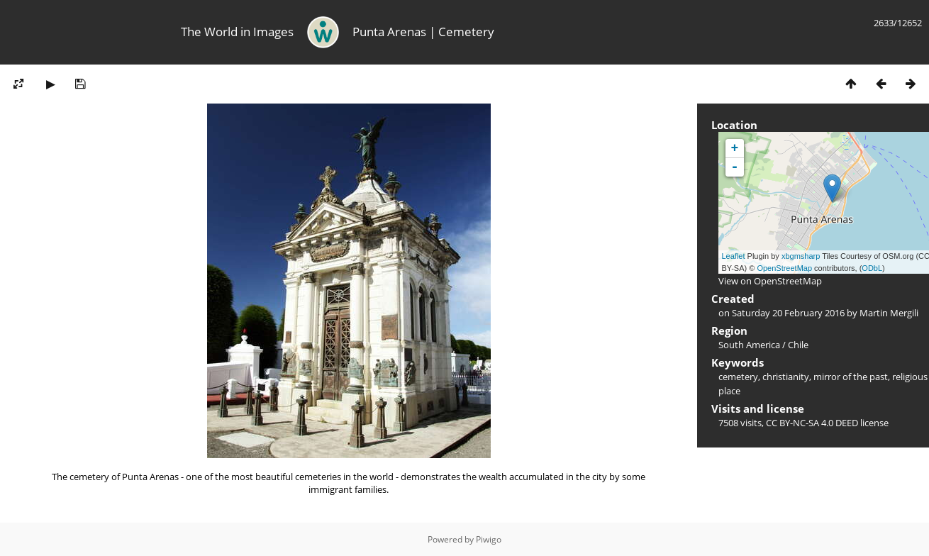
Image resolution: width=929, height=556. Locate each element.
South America (749, 344)
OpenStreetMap (784, 268)
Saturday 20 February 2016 (788, 312)
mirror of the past (850, 376)
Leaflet (733, 256)
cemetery (738, 376)
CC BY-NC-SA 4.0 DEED (812, 422)
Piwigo (488, 539)
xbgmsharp (800, 256)
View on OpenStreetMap (770, 280)
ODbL (872, 268)
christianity (785, 376)
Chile (798, 344)
